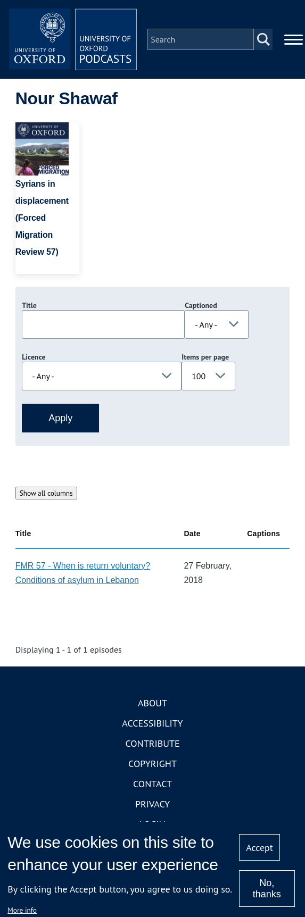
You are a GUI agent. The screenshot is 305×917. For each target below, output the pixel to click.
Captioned (201, 305)
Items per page (205, 357)
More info (22, 910)
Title (29, 305)
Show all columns (46, 493)
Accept (259, 847)
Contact (152, 784)
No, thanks (267, 888)
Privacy (152, 804)
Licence (33, 357)
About (152, 703)
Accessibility (152, 723)
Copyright (152, 763)
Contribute (152, 743)
